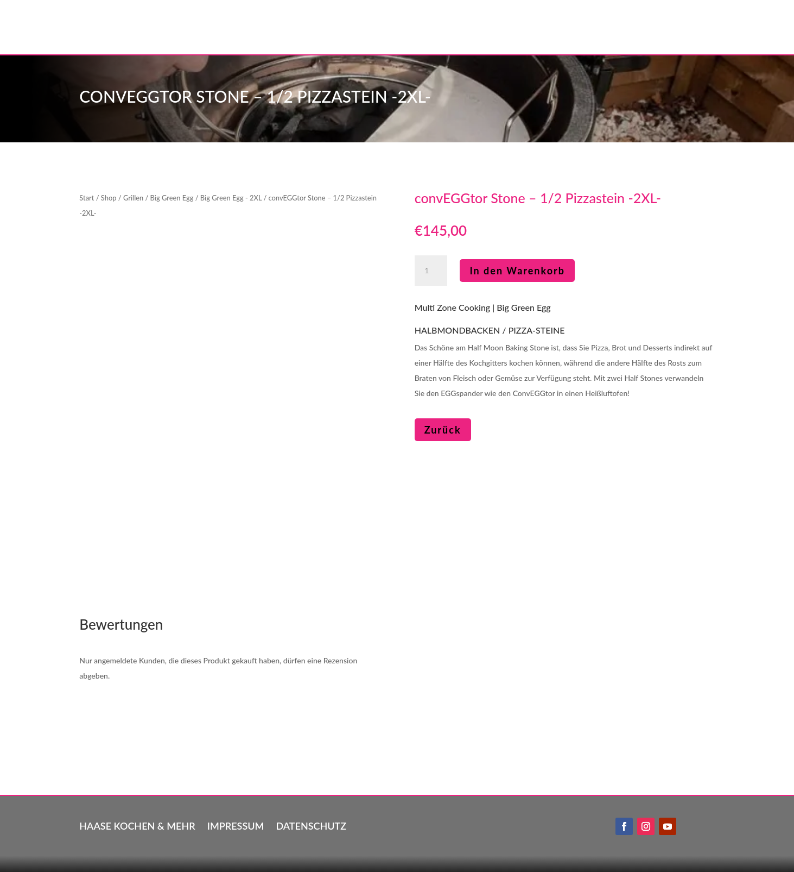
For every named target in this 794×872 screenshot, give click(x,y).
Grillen (133, 197)
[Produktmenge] (431, 270)
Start (86, 197)
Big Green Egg (172, 197)
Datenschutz (311, 825)
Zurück (442, 430)
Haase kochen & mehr (137, 825)
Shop (109, 197)
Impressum (235, 825)
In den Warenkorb (517, 271)
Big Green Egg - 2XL (231, 197)
